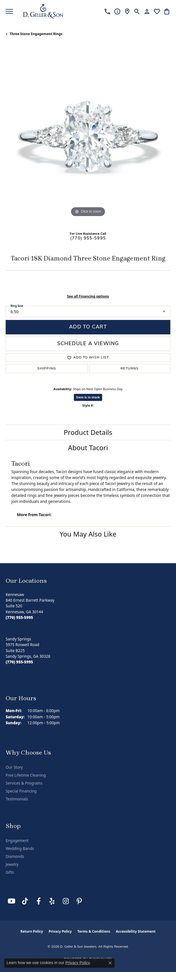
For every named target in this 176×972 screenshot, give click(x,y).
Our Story (14, 767)
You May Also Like (88, 534)
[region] (88, 136)
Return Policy (31, 931)
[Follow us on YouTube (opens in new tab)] (11, 901)
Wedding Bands (20, 848)
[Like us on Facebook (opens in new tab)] (38, 901)
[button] (137, 11)
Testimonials (17, 799)
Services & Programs (24, 783)
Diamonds (15, 856)
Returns (130, 368)
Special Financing (21, 791)
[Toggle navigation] (9, 11)
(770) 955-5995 (88, 238)
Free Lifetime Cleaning (26, 775)
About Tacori (88, 447)
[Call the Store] (19, 617)
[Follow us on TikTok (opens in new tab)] (25, 901)
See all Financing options (88, 296)
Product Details (88, 432)
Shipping (46, 368)
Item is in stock (88, 397)
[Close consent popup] (110, 963)
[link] (107, 11)
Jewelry (12, 864)
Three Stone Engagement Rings (36, 33)
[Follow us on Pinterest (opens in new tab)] (79, 901)
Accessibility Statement (135, 931)
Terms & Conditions (94, 931)
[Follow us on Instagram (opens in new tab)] (65, 901)
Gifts (10, 872)
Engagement (17, 840)
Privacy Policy (60, 931)
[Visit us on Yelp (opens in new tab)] (52, 901)
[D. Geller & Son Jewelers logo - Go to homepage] (43, 11)
